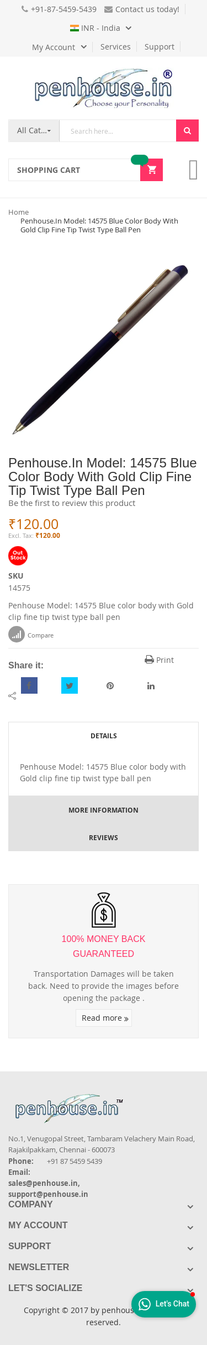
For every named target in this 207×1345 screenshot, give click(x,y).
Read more (105, 1017)
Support (159, 46)
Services (115, 46)
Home (18, 212)
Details (104, 735)
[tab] (103, 735)
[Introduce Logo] (129, 1099)
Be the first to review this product (71, 502)
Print (159, 660)
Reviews (103, 837)
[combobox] (118, 130)
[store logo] (104, 88)
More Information (103, 810)
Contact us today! (141, 9)
